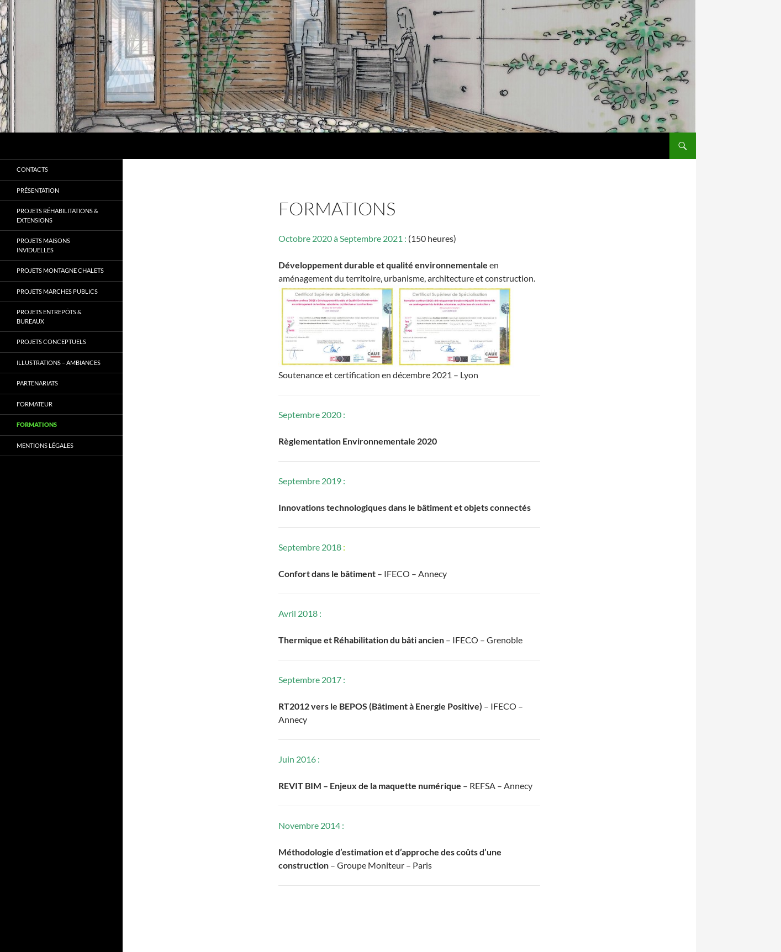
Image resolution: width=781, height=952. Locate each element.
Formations (37, 424)
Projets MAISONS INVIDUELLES (43, 245)
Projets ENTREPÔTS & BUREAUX (49, 316)
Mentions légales (45, 445)
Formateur (34, 404)
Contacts (32, 169)
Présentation (38, 190)
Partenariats (37, 383)
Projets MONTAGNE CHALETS (60, 270)
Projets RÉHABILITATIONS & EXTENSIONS (57, 215)
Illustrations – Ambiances (59, 362)
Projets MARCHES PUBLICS (57, 291)
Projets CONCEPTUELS (51, 341)
